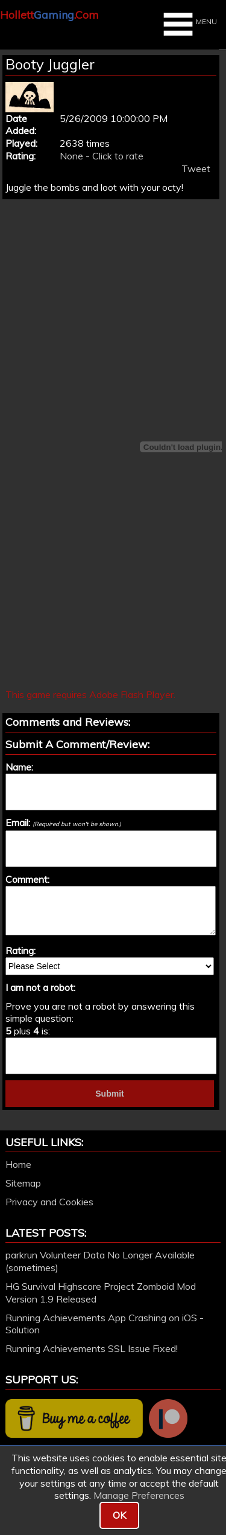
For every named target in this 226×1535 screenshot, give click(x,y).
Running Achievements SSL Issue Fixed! (91, 1348)
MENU (188, 24)
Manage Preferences (138, 1495)
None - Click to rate (101, 156)
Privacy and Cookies (49, 1202)
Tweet (195, 168)
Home (18, 1164)
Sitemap (23, 1183)
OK (119, 1515)
